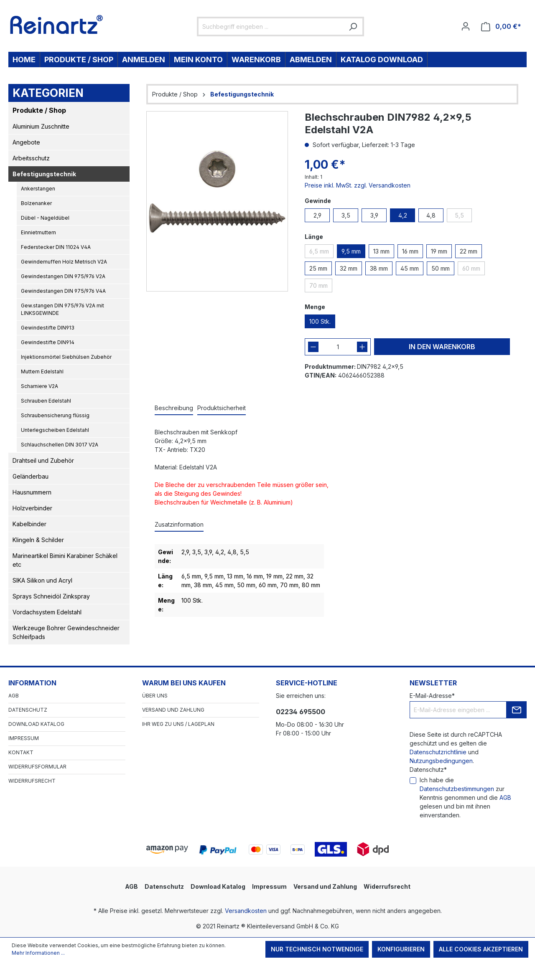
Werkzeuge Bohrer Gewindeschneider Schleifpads (66, 632)
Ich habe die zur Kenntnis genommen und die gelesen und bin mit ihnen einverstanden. (465, 797)
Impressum (23, 738)
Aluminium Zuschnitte (41, 126)
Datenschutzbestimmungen (457, 788)
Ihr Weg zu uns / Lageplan (178, 724)
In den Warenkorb (442, 346)
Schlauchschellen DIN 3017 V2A (59, 444)
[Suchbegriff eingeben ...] (271, 26)
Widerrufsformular (37, 766)
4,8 (431, 215)
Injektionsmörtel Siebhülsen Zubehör (66, 357)
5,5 (459, 215)
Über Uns (155, 695)
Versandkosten (246, 910)
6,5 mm (319, 251)
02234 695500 (300, 711)
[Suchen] (352, 26)
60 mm (471, 268)
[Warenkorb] (501, 26)
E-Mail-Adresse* (432, 695)
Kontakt (20, 752)
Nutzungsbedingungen (441, 760)
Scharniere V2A (39, 386)
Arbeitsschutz (31, 158)
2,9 (317, 215)
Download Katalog (36, 724)
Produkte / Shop (39, 110)
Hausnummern (32, 492)
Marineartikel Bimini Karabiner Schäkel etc (65, 560)
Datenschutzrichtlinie (438, 752)
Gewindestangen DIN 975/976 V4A (63, 291)
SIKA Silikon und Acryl (42, 580)
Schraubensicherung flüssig (55, 415)
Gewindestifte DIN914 (47, 342)
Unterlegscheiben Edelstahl (55, 430)
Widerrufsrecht (32, 781)
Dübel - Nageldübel (45, 218)
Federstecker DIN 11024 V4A (56, 247)
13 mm (381, 251)
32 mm (348, 268)
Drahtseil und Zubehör (43, 460)
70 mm (318, 285)
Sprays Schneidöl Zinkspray (51, 596)
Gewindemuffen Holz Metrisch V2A (64, 262)
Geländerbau (30, 476)
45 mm (409, 268)
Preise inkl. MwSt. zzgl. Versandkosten (357, 185)
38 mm (379, 268)
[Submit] (517, 709)
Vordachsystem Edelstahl (47, 612)
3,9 (374, 215)
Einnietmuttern (38, 232)
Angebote (26, 142)
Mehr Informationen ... (38, 953)
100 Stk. (320, 321)
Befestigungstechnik (44, 173)
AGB (13, 695)
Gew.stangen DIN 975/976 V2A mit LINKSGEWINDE (62, 309)
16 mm (410, 251)
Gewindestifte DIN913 (47, 328)
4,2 (402, 215)
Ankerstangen (38, 188)
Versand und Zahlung (173, 710)
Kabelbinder (29, 523)
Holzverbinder (32, 508)
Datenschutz (27, 710)
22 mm (468, 251)
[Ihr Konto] (466, 26)
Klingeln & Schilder (38, 539)
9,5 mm (351, 251)
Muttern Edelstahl (42, 371)
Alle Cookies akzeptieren (481, 949)
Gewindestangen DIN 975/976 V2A (63, 276)
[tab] (174, 408)
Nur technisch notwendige (317, 949)
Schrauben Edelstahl (46, 401)
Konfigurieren (401, 949)
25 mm (318, 268)
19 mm (439, 251)
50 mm (440, 268)
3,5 (345, 215)
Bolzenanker (36, 203)
